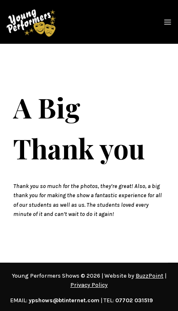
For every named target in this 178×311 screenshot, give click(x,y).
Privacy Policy (89, 284)
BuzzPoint (149, 275)
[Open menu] (167, 22)
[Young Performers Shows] (31, 22)
